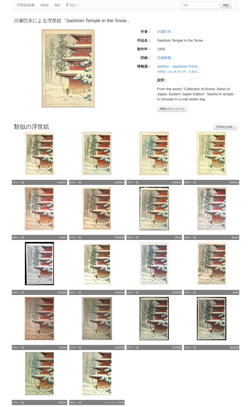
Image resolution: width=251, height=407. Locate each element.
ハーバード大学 (114, 402)
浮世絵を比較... (225, 126)
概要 (57, 5)
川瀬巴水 (164, 32)
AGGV (62, 402)
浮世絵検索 (26, 5)
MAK (236, 292)
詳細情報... (165, 58)
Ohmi (178, 237)
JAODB (119, 237)
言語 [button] (72, 5)
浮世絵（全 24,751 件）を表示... (178, 71)
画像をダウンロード (172, 108)
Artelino (61, 182)
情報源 (44, 5)
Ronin (63, 237)
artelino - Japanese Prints (177, 66)
